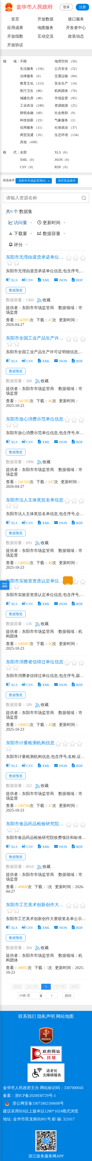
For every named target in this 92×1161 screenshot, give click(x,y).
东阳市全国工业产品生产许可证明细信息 (35, 338)
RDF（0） (62, 167)
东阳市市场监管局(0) (32, 180)
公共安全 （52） (67, 69)
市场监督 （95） (67, 98)
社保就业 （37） (67, 128)
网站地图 (65, 1016)
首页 (15, 19)
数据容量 (48, 233)
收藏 (44, 300)
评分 (15, 244)
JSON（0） (63, 160)
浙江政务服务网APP (46, 1156)
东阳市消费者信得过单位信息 (34, 662)
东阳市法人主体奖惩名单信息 (34, 500)
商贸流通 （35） (32, 135)
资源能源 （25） (67, 105)
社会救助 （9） (66, 113)
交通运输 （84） (67, 76)
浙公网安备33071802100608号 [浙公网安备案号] (38, 1103)
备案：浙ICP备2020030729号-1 (29, 1095)
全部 (23, 152)
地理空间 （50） (67, 61)
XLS (11, 280)
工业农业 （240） (33, 105)
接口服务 (76, 19)
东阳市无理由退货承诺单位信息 (35, 257)
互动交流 (45, 36)
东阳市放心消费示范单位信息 (34, 419)
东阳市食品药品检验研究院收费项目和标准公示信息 (35, 824)
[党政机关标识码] (13, 1035)
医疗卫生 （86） (32, 91)
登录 (66, 7)
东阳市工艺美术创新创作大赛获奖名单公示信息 (35, 905)
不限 (23, 61)
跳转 (68, 996)
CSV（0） (27, 167)
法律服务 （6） (31, 76)
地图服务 (45, 27)
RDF (77, 280)
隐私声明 (46, 1016)
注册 (82, 7)
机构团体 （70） (67, 91)
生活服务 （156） (33, 69)
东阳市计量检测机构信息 (30, 743)
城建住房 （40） (32, 98)
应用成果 (15, 27)
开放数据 (45, 19)
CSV (27, 280)
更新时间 (48, 222)
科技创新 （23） (32, 120)
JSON (60, 280)
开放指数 (15, 36)
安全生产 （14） (67, 83)
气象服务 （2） (66, 120)
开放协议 (15, 45)
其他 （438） (30, 142)
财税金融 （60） (32, 113)
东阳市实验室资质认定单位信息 (35, 581)
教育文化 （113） (33, 83)
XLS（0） (62, 152)
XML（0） (28, 160)
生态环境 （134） (68, 135)
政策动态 (76, 36)
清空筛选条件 (67, 180)
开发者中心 (76, 27)
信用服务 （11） (32, 128)
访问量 (17, 222)
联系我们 (27, 1016)
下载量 (17, 233)
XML (43, 280)
